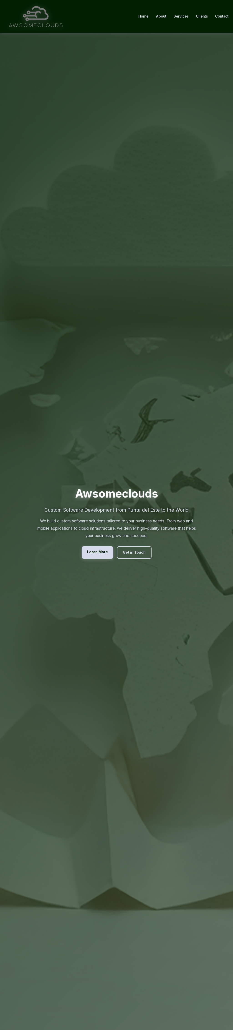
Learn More (97, 552)
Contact (221, 16)
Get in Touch (134, 552)
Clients (202, 16)
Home (143, 16)
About (161, 16)
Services (181, 16)
